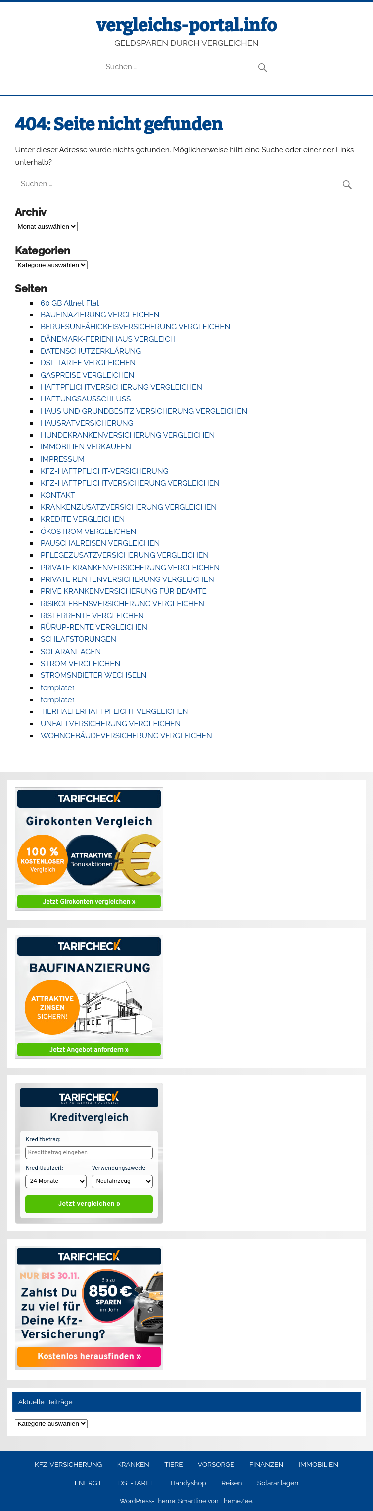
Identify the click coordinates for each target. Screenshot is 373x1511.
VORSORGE (216, 1462)
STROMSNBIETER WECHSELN (94, 675)
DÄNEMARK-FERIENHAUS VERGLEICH (108, 339)
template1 (58, 687)
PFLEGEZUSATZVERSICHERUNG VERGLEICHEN (125, 555)
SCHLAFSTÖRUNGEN (78, 639)
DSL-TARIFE (136, 1480)
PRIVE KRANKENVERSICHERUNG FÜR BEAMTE (124, 591)
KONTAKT (58, 495)
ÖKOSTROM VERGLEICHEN (88, 531)
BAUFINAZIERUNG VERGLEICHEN (100, 315)
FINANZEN (266, 1462)
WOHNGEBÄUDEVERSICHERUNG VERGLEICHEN (126, 735)
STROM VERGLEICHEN (80, 663)
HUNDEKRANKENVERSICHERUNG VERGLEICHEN (128, 435)
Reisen (231, 1480)
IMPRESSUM (63, 459)
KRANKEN (133, 1462)
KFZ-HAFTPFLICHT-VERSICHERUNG (104, 471)
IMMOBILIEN (318, 1462)
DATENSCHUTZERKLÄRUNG (91, 351)
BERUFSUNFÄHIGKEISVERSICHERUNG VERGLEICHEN (135, 326)
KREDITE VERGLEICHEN (83, 519)
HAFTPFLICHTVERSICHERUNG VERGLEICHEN (121, 387)
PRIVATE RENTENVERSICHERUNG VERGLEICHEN (127, 579)
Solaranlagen (277, 1480)
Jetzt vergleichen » (89, 1202)
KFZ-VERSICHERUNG (68, 1462)
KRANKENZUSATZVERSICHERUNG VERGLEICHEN (129, 507)
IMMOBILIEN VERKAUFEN (86, 447)
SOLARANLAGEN (71, 651)
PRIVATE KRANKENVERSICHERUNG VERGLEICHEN (130, 567)
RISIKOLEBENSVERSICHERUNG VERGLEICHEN (122, 603)
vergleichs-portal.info (186, 25)
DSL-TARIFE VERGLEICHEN (88, 362)
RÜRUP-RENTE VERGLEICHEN (94, 627)
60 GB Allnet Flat (70, 303)
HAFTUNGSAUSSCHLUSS (86, 399)
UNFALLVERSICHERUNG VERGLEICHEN (111, 723)
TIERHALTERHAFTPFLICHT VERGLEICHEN (114, 711)
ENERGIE (89, 1480)
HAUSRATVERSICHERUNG (87, 423)
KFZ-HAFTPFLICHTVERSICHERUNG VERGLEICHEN (130, 483)
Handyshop (188, 1480)
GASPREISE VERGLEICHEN (87, 375)
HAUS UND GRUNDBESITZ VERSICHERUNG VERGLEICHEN (144, 411)
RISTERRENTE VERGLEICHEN (92, 615)
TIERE (173, 1462)
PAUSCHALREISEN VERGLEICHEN (100, 543)
